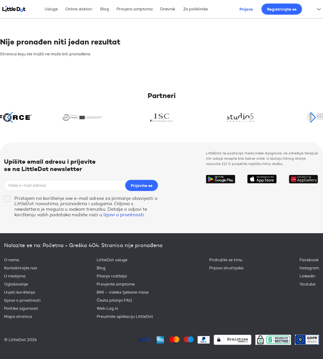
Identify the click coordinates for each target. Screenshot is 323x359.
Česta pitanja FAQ (114, 300)
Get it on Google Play (220, 179)
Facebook (309, 259)
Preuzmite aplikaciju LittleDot (125, 316)
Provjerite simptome (116, 284)
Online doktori (78, 9)
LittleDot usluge (112, 259)
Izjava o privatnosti (22, 300)
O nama (11, 259)
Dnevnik (167, 9)
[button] (313, 117)
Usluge (51, 9)
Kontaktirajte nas (20, 268)
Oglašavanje (16, 284)
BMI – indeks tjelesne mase (123, 292)
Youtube (307, 284)
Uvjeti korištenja (19, 292)
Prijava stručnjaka (226, 268)
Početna (53, 245)
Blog (104, 9)
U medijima (14, 276)
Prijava (246, 9)
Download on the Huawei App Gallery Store (303, 179)
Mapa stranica (18, 316)
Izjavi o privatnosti (123, 215)
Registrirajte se (282, 9)
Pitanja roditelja (112, 276)
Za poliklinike (195, 9)
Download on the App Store (262, 179)
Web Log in (107, 308)
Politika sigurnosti (21, 308)
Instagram (309, 268)
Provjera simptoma (135, 9)
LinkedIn (307, 276)
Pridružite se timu (225, 259)
